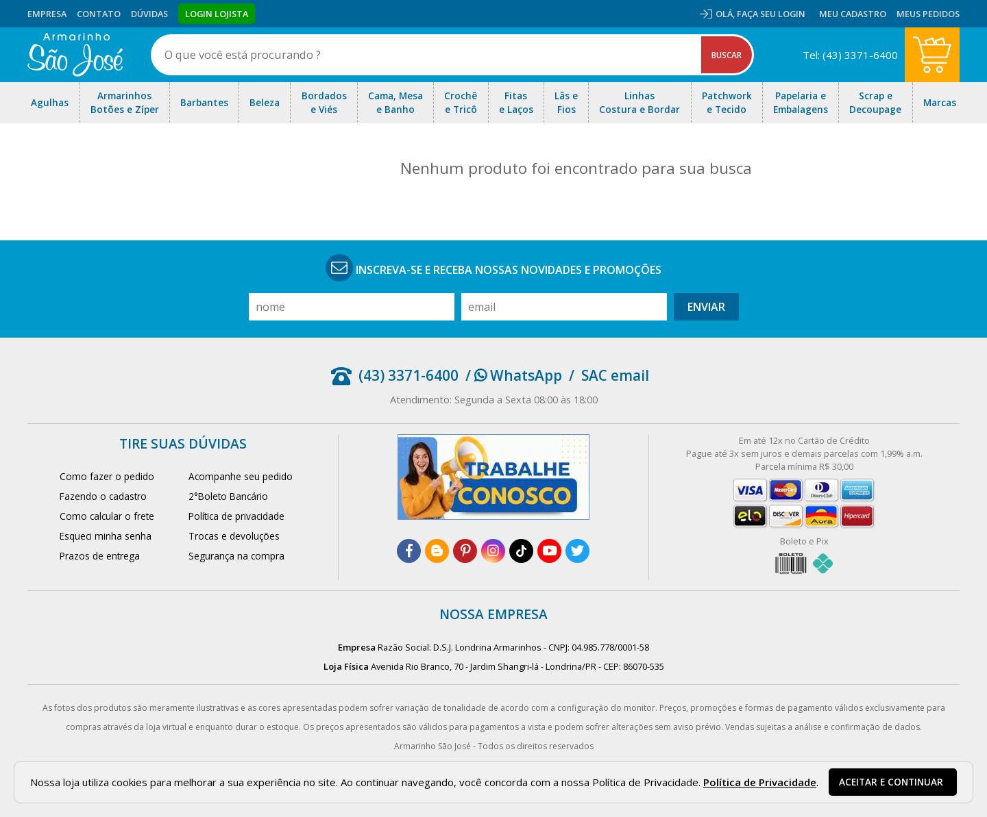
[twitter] (577, 551)
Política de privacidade (236, 516)
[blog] (437, 551)
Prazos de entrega (100, 555)
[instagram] (493, 551)
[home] (75, 55)
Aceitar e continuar (891, 782)
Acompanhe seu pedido (240, 476)
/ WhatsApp (513, 375)
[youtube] (549, 551)
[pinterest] (465, 551)
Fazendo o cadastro (103, 496)
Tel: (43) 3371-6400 (850, 55)
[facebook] (409, 551)
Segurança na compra (236, 555)
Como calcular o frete (107, 516)
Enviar (706, 306)
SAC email (615, 375)
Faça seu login (771, 14)
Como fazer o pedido (107, 476)
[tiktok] (521, 551)
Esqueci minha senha (105, 535)
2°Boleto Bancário (228, 496)
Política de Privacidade (759, 782)
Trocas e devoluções (234, 535)
